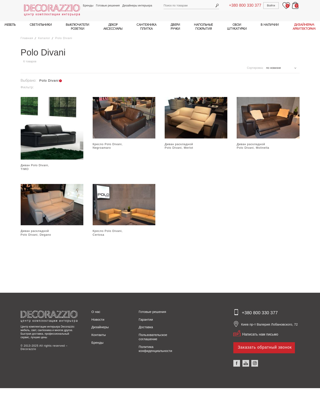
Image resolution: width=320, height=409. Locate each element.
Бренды (86, 5)
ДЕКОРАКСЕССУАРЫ (112, 27)
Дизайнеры (100, 324)
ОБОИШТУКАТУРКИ (237, 27)
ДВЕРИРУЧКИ (175, 27)
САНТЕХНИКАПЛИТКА (146, 27)
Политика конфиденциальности (155, 346)
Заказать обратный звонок (265, 344)
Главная (27, 35)
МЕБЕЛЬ (10, 25)
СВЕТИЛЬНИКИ (41, 25)
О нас (95, 309)
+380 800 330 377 (246, 5)
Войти (272, 5)
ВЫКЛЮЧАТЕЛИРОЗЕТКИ (77, 27)
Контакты (98, 332)
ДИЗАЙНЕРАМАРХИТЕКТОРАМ (304, 27)
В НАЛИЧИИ (270, 25)
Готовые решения (106, 5)
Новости (97, 316)
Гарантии (146, 316)
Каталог (44, 35)
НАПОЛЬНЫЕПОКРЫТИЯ (203, 27)
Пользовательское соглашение (153, 334)
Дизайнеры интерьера (135, 5)
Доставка (146, 324)
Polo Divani (63, 35)
